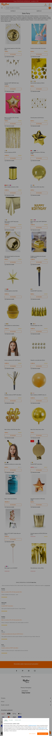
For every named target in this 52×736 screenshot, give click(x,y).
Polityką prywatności (33, 725)
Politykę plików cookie (42, 728)
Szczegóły (11, 720)
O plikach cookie (18, 720)
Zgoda (6, 720)
